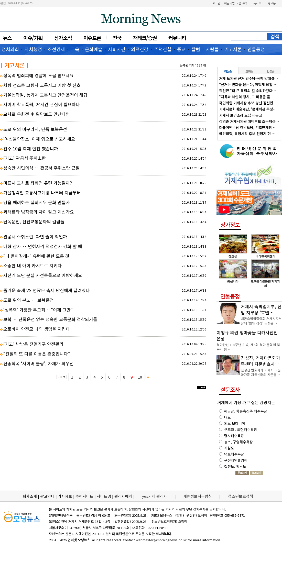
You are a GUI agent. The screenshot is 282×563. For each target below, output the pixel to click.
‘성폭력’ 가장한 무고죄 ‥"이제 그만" (38, 309)
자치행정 (33, 49)
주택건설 (162, 49)
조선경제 (56, 49)
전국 (117, 37)
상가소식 (63, 37)
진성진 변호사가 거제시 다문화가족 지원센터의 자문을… (261, 372)
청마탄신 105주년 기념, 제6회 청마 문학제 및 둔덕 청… (248, 347)
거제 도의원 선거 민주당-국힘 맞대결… (248, 78)
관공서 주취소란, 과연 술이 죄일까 (35, 236)
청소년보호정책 (240, 496)
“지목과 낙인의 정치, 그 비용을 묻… (246, 96)
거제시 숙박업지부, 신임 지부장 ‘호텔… (261, 309)
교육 (75, 49)
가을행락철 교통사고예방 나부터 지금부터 (42, 192)
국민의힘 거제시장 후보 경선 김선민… (248, 102)
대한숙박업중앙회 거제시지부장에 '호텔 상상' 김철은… (261, 321)
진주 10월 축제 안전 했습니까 (30, 148)
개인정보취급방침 (197, 496)
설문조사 (230, 389)
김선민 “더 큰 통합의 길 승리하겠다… (247, 90)
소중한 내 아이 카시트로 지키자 (32, 265)
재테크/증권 (145, 37)
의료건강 (139, 49)
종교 (181, 49)
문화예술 (93, 49)
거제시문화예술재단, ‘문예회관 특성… (248, 109)
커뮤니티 (177, 37)
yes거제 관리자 (155, 496)
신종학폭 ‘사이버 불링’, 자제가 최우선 (38, 363)
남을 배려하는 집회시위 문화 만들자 (36, 202)
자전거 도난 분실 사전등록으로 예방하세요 (42, 275)
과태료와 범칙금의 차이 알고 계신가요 (38, 211)
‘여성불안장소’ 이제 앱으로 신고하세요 (39, 139)
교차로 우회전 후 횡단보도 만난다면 (36, 114)
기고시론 (233, 49)
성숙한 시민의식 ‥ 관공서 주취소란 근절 (41, 167)
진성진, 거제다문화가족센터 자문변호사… (260, 361)
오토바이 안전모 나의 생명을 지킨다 (36, 329)
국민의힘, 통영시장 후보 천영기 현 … (247, 133)
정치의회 (10, 49)
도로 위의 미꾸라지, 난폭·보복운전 (35, 129)
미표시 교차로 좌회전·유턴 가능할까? (37, 183)
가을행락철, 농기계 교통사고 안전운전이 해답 (45, 95)
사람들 (212, 49)
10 (140, 377)
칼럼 (195, 49)
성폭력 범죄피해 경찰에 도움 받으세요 (38, 75)
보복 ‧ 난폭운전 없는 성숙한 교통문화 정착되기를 (50, 319)
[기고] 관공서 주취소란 (24, 158)
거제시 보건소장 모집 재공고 (240, 115)
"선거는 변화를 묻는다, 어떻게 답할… (247, 84)
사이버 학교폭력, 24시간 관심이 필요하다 (41, 104)
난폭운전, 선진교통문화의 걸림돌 (33, 221)
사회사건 (116, 49)
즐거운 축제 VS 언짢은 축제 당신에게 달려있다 (46, 290)
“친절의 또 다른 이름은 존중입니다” (36, 353)
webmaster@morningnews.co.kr (161, 539)
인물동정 (256, 49)
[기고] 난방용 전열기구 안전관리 (33, 344)
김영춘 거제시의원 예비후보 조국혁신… (249, 121)
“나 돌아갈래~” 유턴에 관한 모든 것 (36, 256)
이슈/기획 (32, 37)
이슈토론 (92, 37)
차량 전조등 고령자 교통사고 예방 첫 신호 (42, 85)
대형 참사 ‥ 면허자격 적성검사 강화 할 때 (42, 246)
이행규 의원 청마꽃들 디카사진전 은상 (247, 335)
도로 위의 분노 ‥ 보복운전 (28, 300)
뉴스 (7, 37)
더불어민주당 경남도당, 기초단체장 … (248, 127)
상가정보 (230, 224)
